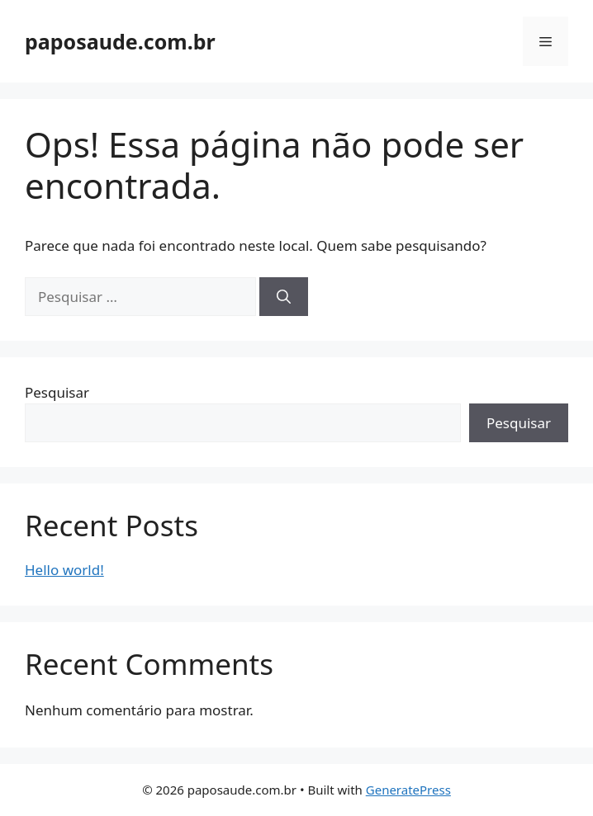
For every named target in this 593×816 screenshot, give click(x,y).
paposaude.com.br (120, 41)
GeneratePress (408, 789)
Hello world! (64, 569)
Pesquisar (57, 392)
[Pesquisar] (283, 297)
